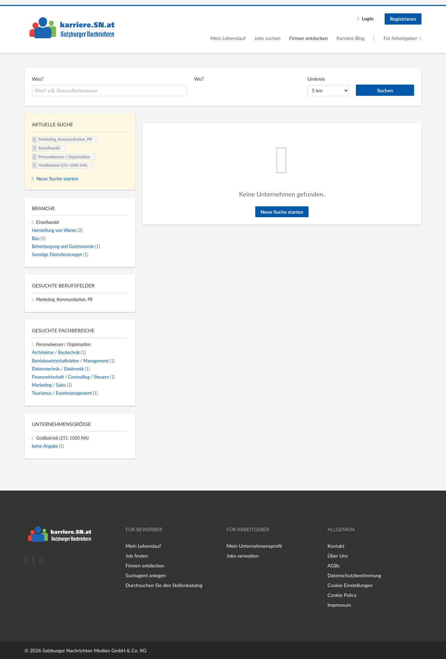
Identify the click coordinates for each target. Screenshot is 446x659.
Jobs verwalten (243, 556)
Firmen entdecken (308, 38)
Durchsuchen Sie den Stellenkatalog (164, 585)
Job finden (137, 556)
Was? (37, 79)
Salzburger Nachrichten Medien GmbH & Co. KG (94, 650)
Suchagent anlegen (146, 575)
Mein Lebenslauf (228, 38)
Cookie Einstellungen (350, 585)
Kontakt (336, 546)
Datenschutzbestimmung (354, 575)
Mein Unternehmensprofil (254, 546)
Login (368, 18)
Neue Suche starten (282, 212)
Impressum (339, 605)
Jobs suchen (267, 38)
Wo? (199, 79)
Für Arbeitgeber (400, 38)
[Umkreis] (328, 90)
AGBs (333, 565)
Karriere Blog (351, 38)
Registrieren (403, 19)
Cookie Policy (342, 595)
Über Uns (337, 556)
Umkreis (316, 79)
